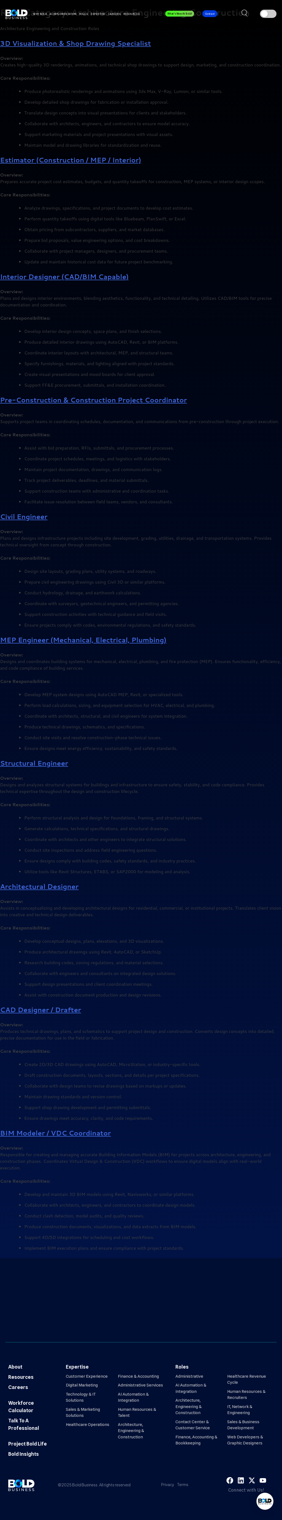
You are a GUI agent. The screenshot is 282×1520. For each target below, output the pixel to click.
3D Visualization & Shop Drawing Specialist (75, 43)
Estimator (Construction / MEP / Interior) (70, 160)
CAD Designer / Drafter (40, 1009)
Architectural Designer (39, 886)
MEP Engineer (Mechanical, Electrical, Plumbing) (83, 640)
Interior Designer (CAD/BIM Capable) (64, 276)
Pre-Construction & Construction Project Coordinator (93, 400)
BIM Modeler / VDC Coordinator (55, 1133)
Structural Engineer (34, 763)
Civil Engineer (23, 516)
